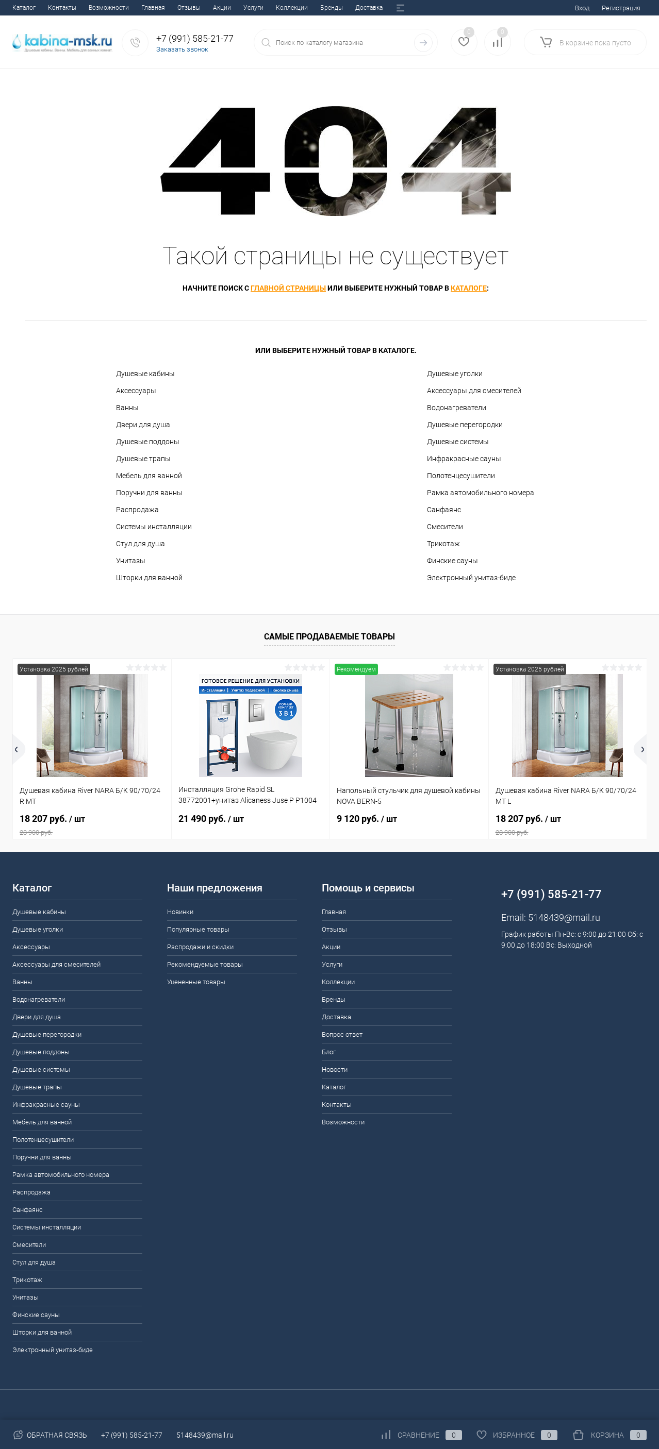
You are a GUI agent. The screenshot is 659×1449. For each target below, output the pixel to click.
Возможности (343, 1122)
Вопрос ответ (285, 7)
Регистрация (621, 8)
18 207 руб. (92, 825)
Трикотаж (443, 544)
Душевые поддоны (147, 441)
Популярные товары (198, 929)
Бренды (202, 7)
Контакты (337, 1104)
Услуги (124, 7)
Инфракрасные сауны (464, 458)
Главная (24, 7)
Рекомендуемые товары (205, 964)
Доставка (240, 7)
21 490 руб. (211, 818)
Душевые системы (458, 441)
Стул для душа (140, 544)
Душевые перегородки (465, 424)
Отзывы (60, 7)
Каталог (334, 1087)
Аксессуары (136, 390)
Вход (582, 8)
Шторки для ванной (149, 578)
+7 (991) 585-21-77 (131, 1435)
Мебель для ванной (149, 475)
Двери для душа (143, 424)
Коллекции (163, 7)
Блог (325, 7)
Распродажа (137, 510)
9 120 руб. (367, 818)
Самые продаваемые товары (329, 637)
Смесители (445, 527)
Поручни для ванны (149, 492)
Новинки (180, 912)
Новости (356, 7)
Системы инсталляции (154, 527)
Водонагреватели (456, 407)
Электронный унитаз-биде (471, 578)
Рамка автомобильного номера (480, 492)
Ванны (127, 407)
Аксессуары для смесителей (474, 390)
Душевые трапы (143, 458)
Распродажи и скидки (200, 947)
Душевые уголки (455, 373)
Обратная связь (49, 1435)
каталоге (469, 288)
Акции (93, 7)
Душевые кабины (145, 373)
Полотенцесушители (461, 475)
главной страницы (288, 288)
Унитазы (130, 561)
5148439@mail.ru (564, 917)
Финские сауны (452, 561)
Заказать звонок (182, 49)
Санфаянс (444, 510)
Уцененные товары (196, 982)
